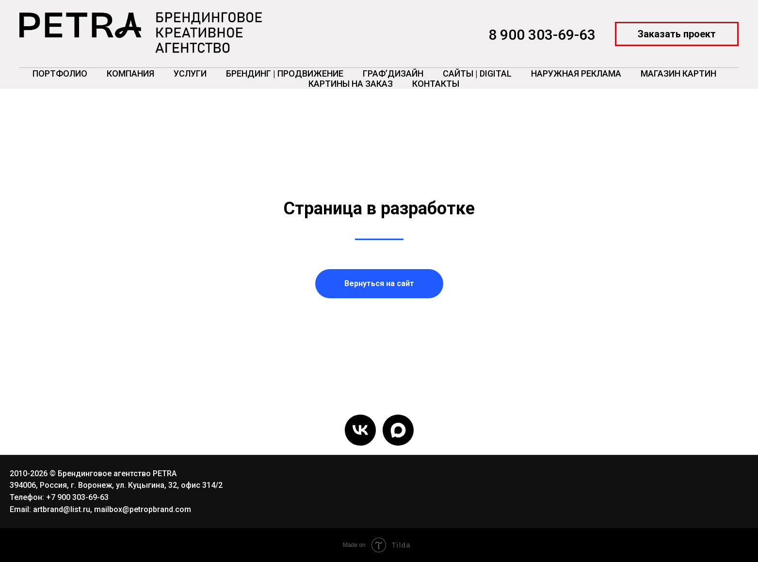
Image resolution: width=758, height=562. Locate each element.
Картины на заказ (350, 84)
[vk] (360, 430)
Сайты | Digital (477, 73)
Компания (130, 73)
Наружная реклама (576, 73)
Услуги (190, 73)
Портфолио (59, 73)
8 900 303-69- (533, 34)
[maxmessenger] (398, 430)
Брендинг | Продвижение (284, 73)
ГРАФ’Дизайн (393, 73)
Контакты (435, 84)
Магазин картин (678, 73)
